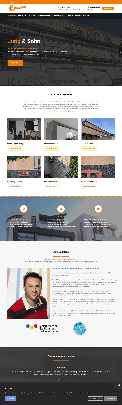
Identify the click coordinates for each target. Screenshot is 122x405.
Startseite (12, 16)
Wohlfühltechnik (45, 16)
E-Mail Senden (108, 8)
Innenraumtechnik (51, 144)
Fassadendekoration (89, 182)
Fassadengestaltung (14, 182)
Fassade (32, 16)
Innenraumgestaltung (15, 144)
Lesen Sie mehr (110, 398)
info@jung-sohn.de (13, 2)
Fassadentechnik (50, 182)
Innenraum (22, 16)
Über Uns (70, 16)
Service (78, 16)
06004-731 (90, 9)
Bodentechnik (59, 16)
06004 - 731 (24, 2)
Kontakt (86, 16)
